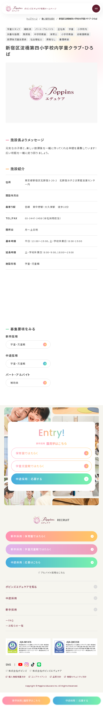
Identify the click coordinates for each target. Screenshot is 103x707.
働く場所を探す (48, 19)
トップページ (32, 19)
